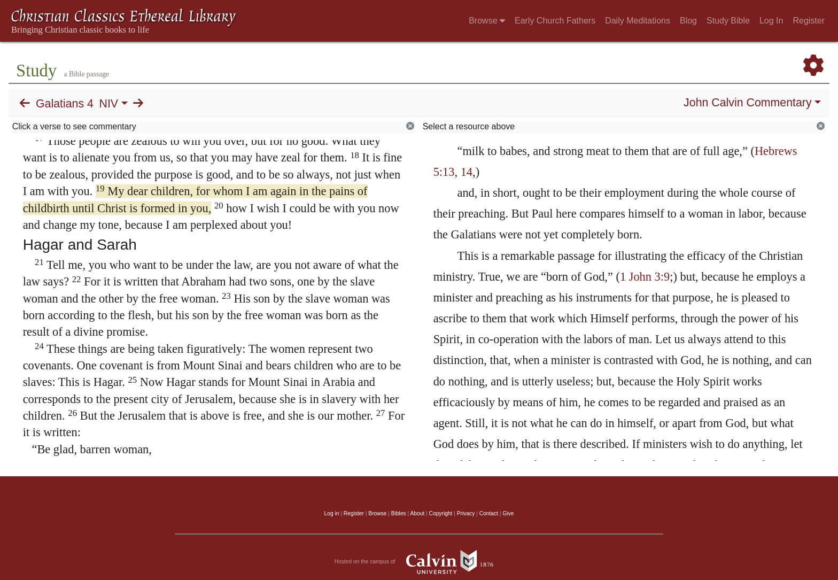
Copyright (441, 513)
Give (508, 513)
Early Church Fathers (555, 20)
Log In (771, 20)
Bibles (398, 513)
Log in (331, 513)
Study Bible (728, 20)
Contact (488, 513)
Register (809, 20)
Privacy (466, 513)
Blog (688, 20)
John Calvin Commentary (747, 102)
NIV (109, 103)
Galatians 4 (65, 103)
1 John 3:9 (645, 276)
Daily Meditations (637, 20)
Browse (487, 20)
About (417, 513)
